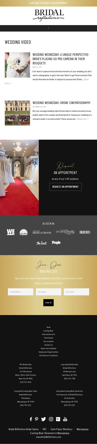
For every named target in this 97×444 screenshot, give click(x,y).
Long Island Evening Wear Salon (25, 391)
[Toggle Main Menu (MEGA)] (48, 28)
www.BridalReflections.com (48, 437)
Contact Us (48, 345)
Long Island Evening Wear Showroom (69, 391)
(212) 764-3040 (25, 382)
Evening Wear (48, 330)
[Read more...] (82, 119)
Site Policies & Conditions (48, 355)
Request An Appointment (65, 187)
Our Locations (48, 341)
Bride (48, 327)
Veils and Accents (48, 334)
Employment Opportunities (48, 352)
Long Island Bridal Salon (69, 364)
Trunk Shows (48, 338)
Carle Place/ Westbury (61, 429)
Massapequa (82, 429)
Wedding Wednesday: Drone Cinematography (61, 102)
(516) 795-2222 (25, 405)
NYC (44, 429)
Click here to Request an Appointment (48, 3)
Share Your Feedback (48, 348)
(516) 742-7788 (69, 378)
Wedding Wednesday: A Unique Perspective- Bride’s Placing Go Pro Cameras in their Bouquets (61, 58)
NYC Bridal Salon (26, 364)
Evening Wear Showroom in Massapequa (49, 433)
